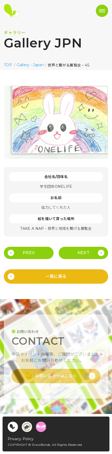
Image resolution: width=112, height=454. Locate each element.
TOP (8, 65)
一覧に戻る (56, 276)
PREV (29, 252)
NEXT (83, 252)
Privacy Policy (21, 439)
